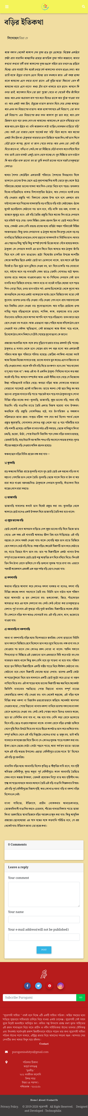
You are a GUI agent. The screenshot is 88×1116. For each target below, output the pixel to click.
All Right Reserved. (63, 1107)
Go (80, 997)
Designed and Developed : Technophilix (55, 1109)
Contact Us (52, 1100)
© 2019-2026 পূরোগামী (35, 1107)
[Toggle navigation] (7, 6)
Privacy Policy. (11, 1107)
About (42, 1100)
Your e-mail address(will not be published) (38, 930)
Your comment (18, 878)
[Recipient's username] (39, 997)
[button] (27, 985)
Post (44, 950)
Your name (16, 912)
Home (33, 1100)
